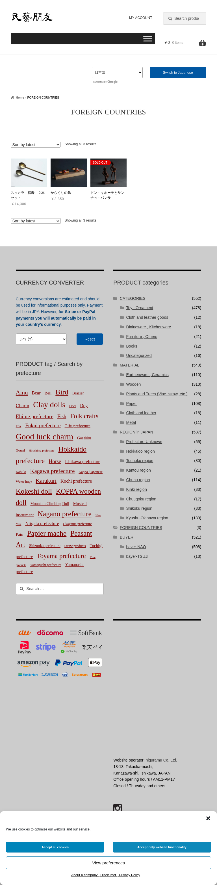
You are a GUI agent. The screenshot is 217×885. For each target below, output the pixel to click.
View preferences (108, 862)
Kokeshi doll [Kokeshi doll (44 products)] (34, 491)
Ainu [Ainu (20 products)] (22, 392)
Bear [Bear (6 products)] (36, 393)
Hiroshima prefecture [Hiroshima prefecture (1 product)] (42, 450)
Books (131, 346)
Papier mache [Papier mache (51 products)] (46, 533)
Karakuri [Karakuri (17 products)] (46, 480)
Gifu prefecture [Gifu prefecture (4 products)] (77, 426)
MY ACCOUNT (140, 18)
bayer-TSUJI (137, 556)
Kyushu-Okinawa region (147, 518)
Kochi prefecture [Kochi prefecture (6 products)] (76, 481)
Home (20, 97)
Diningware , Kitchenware (148, 327)
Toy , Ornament (139, 307)
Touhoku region (139, 460)
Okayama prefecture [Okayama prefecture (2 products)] (77, 524)
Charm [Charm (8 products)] (22, 405)
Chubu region (138, 480)
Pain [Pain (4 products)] (19, 534)
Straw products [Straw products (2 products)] (75, 546)
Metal (131, 422)
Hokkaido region (140, 451)
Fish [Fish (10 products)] (61, 416)
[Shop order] (35, 145)
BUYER (126, 537)
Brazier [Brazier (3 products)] (78, 393)
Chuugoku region (141, 499)
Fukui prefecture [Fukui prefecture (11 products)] (43, 425)
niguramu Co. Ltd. (161, 760)
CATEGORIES (133, 298)
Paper (131, 403)
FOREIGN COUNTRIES (141, 527)
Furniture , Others (141, 336)
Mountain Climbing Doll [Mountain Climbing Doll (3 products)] (49, 504)
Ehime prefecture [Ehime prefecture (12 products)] (34, 416)
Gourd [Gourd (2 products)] (20, 450)
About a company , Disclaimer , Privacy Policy (105, 875)
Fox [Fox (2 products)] (18, 426)
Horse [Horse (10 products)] (55, 461)
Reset (89, 339)
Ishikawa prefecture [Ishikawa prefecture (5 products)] (82, 461)
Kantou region (138, 470)
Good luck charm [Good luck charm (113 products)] (44, 436)
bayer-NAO (136, 547)
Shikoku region (139, 508)
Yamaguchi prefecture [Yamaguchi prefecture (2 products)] (45, 565)
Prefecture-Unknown (144, 441)
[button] (208, 818)
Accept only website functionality (161, 847)
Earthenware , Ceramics (147, 374)
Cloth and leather (141, 413)
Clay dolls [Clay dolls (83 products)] (49, 404)
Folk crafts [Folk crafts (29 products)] (84, 416)
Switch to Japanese (178, 73)
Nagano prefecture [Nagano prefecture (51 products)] (65, 514)
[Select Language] (117, 72)
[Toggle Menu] (147, 38)
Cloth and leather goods (147, 317)
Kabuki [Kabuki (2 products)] (21, 472)
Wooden (133, 384)
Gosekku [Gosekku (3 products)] (84, 438)
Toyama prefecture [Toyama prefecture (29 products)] (61, 555)
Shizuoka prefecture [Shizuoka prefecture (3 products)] (44, 546)
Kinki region (136, 489)
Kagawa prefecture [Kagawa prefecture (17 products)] (52, 471)
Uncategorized (139, 355)
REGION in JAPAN (136, 432)
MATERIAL (129, 365)
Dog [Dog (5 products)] (84, 405)
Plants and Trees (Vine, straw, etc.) (157, 394)
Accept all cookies (55, 847)
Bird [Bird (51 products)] (61, 392)
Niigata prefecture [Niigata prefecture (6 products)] (42, 523)
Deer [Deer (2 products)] (72, 406)
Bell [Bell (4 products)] (48, 393)
